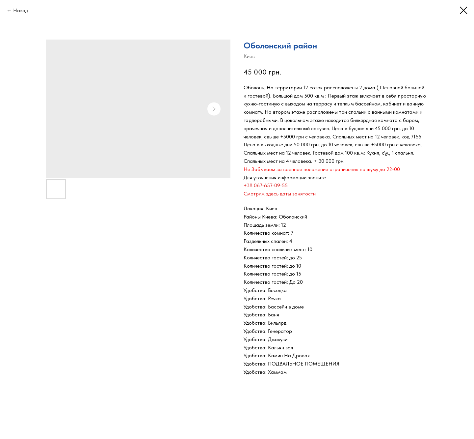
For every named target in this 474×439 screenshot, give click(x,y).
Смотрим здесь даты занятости (280, 193)
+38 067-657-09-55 (266, 185)
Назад (20, 10)
